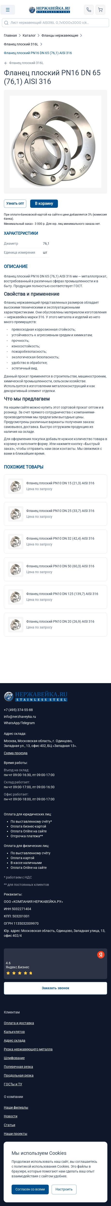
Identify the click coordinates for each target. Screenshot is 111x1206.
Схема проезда (16, 753)
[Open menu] (7, 10)
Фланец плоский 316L (24, 63)
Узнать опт (15, 203)
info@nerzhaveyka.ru (20, 717)
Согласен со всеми (30, 1189)
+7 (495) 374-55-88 (18, 710)
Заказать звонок (55, 988)
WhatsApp (12, 723)
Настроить (64, 1189)
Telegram (28, 723)
